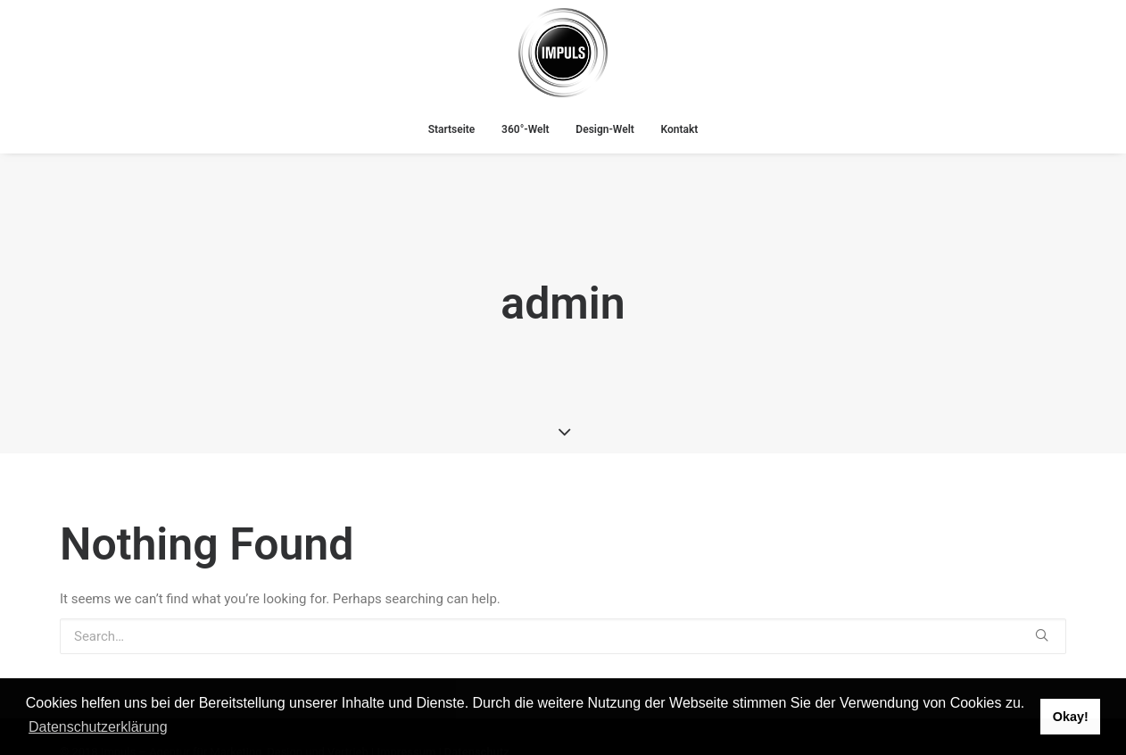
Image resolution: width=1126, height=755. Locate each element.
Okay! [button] (1071, 716)
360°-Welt (525, 129)
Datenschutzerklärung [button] (98, 726)
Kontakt (680, 129)
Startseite (452, 129)
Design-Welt (604, 129)
